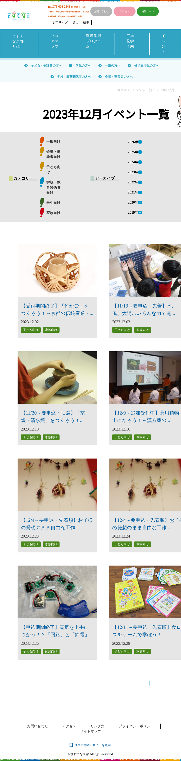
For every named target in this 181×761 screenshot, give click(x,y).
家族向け (53, 213)
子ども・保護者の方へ (46, 65)
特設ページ (148, 11)
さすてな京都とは (18, 41)
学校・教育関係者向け (53, 188)
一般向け (53, 142)
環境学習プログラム (93, 41)
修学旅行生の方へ (146, 65)
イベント (164, 43)
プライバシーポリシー (136, 726)
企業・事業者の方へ (119, 76)
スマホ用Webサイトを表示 (92, 745)
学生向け (53, 203)
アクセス (124, 11)
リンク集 (97, 726)
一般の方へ (112, 65)
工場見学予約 (130, 41)
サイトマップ (90, 731)
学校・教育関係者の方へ (74, 76)
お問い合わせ (101, 11)
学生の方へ (83, 65)
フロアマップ (55, 41)
